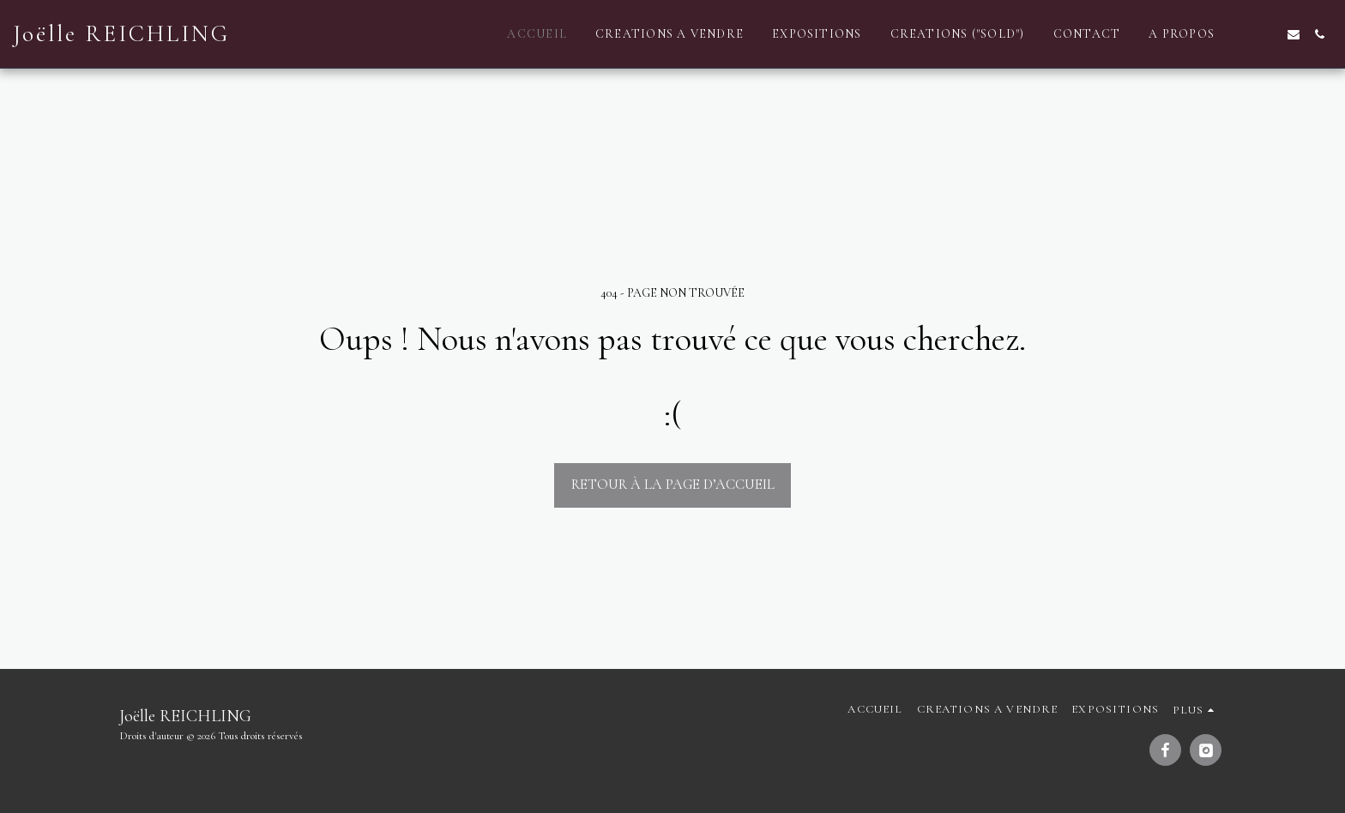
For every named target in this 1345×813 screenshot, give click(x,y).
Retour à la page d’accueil (673, 484)
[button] (1242, 34)
